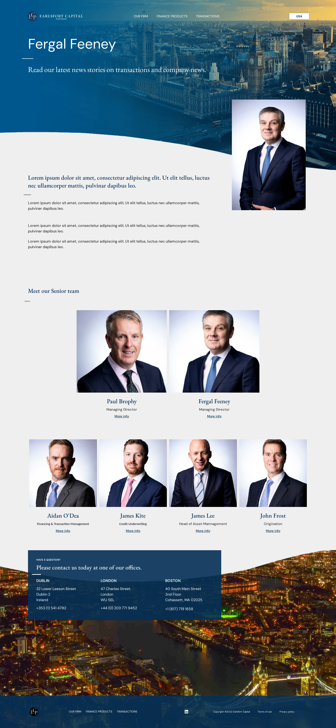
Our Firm (141, 16)
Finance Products (172, 16)
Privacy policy (287, 711)
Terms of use (265, 711)
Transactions (207, 16)
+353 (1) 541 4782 (51, 608)
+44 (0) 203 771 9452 (119, 608)
